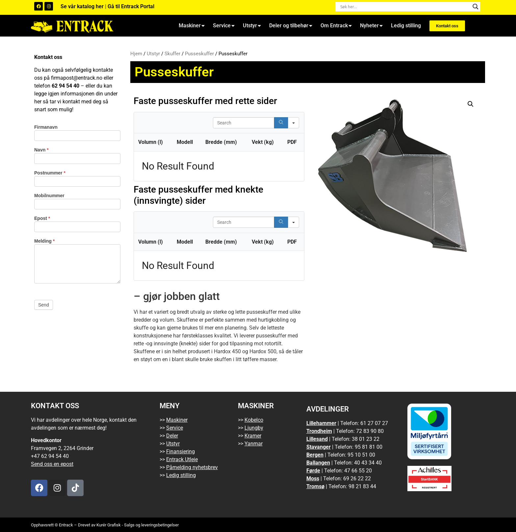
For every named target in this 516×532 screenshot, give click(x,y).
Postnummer (49, 173)
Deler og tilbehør (290, 26)
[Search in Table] (243, 122)
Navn (41, 149)
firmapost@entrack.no (76, 78)
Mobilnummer (49, 195)
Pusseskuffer (199, 54)
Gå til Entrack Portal (131, 6)
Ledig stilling (406, 25)
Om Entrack (336, 26)
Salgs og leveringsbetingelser (151, 524)
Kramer (253, 436)
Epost (42, 218)
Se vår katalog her (83, 6)
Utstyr (252, 26)
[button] (471, 104)
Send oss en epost (52, 464)
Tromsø (315, 486)
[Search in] (293, 122)
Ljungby (254, 428)
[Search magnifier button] (475, 6)
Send (43, 304)
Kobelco (254, 420)
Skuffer (172, 54)
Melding (44, 241)
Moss (312, 478)
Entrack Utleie (182, 459)
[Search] (281, 122)
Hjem (136, 54)
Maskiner (192, 26)
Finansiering (180, 451)
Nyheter (371, 26)
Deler (172, 436)
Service (224, 26)
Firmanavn (46, 127)
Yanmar (254, 443)
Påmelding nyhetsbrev (192, 467)
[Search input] (404, 6)
